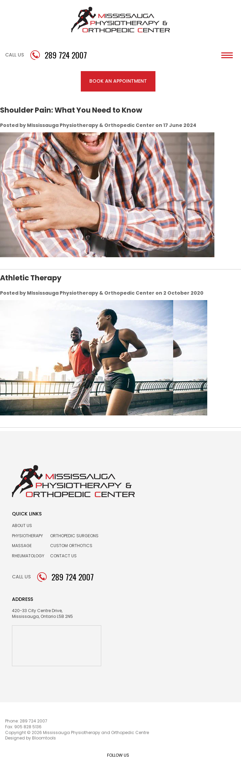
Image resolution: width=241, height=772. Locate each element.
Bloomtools (44, 739)
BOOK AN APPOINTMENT (118, 81)
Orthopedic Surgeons (74, 536)
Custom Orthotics (71, 545)
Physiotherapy (27, 536)
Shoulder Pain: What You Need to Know (71, 110)
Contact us (63, 556)
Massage (22, 545)
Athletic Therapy (30, 278)
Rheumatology (28, 556)
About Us (22, 525)
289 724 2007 (66, 55)
